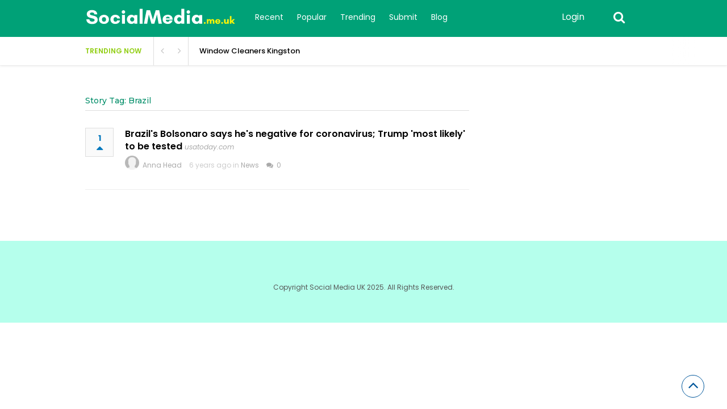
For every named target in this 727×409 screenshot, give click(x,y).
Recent (269, 17)
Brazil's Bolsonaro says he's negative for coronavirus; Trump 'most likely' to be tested (295, 140)
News (250, 165)
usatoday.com (209, 147)
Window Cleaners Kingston (249, 50)
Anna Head (162, 165)
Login (573, 16)
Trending (357, 17)
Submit (403, 17)
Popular (312, 17)
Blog (439, 17)
